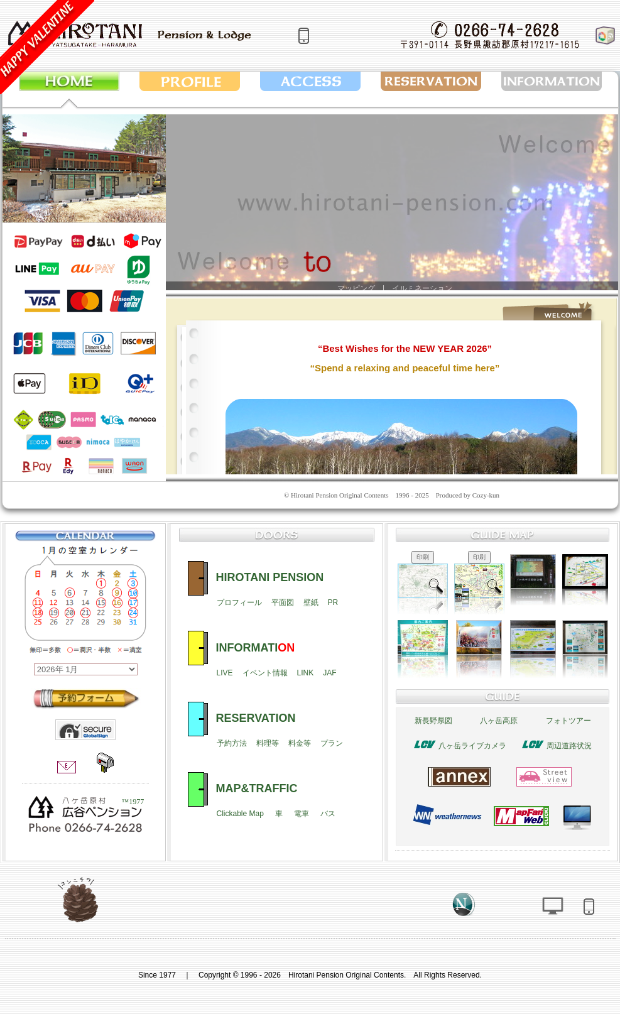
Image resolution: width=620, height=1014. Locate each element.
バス (327, 813)
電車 (301, 813)
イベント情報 (265, 672)
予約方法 (232, 743)
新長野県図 (433, 720)
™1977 (132, 801)
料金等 (299, 743)
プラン (331, 743)
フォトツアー (568, 720)
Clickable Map (240, 813)
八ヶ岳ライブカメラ (472, 745)
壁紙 (310, 602)
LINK (305, 672)
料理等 (267, 743)
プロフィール (239, 602)
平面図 (282, 602)
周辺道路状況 (569, 745)
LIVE (225, 672)
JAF (329, 672)
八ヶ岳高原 (499, 720)
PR (333, 602)
